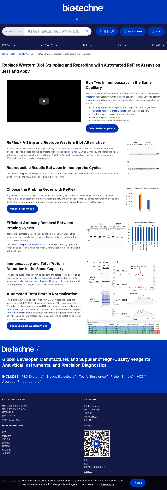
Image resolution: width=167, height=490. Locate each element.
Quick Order (132, 31)
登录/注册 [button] (106, 31)
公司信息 (6, 439)
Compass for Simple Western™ (33, 173)
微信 (86, 463)
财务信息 (6, 442)
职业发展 (88, 413)
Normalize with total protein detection (110, 111)
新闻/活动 (6, 435)
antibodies (78, 148)
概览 (4, 432)
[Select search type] (12, 31)
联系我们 (88, 472)
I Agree (138, 482)
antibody (74, 202)
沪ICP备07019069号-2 (94, 467)
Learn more (107, 484)
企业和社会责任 (91, 416)
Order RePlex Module (22, 208)
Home (5, 54)
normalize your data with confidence (37, 278)
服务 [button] (87, 45)
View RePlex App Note (102, 128)
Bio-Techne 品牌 (91, 409)
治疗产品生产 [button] (49, 45)
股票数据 (6, 446)
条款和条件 (89, 420)
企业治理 (6, 453)
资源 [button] (121, 45)
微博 (86, 460)
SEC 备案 (6, 449)
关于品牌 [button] (158, 45)
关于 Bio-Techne (91, 406)
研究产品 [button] (8, 45)
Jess (121, 93)
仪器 (13, 54)
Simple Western (26, 54)
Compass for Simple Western (33, 244)
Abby (131, 93)
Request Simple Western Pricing (28, 325)
